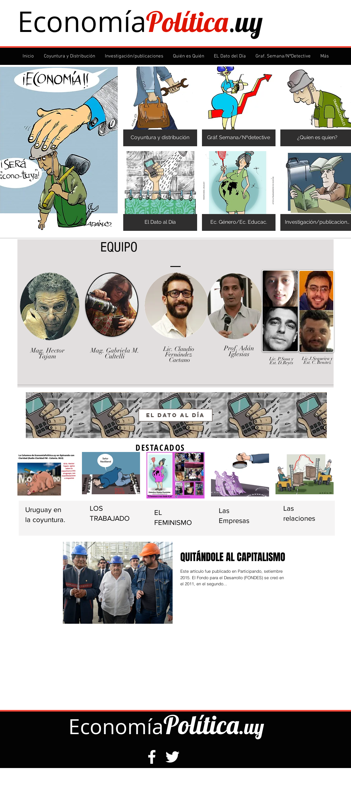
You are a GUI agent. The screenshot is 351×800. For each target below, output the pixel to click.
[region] (176, 415)
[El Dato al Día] (175, 415)
